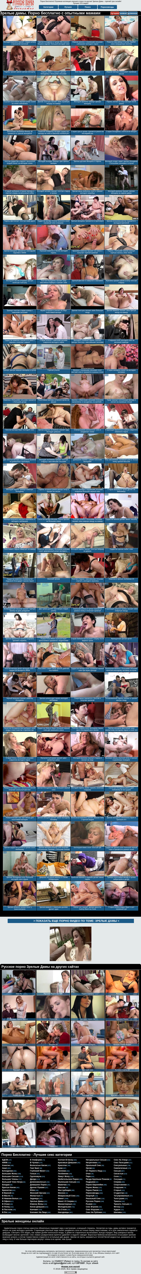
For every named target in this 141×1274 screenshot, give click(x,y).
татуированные (121, 1196)
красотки (62, 1165)
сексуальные (120, 1165)
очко (88, 1173)
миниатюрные (65, 1204)
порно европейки (94, 1185)
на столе (62, 1209)
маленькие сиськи (67, 1182)
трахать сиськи (121, 1204)
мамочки (62, 1185)
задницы (34, 1198)
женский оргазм (38, 1193)
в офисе (6, 1201)
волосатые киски (38, 1165)
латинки (62, 1171)
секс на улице (121, 1160)
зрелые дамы (37, 1201)
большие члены (10, 1179)
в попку (6, 1207)
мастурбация (64, 1190)
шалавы (118, 1212)
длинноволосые (38, 1182)
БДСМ (5, 1160)
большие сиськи (10, 1176)
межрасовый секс (67, 1196)
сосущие (118, 1179)
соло (116, 1176)
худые (117, 1209)
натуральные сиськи (96, 1160)
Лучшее (68, 7)
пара (88, 1176)
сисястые (118, 1173)
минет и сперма (66, 1201)
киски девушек (37, 1207)
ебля (32, 1190)
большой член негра (12, 1182)
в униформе (36, 1160)
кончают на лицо (38, 1212)
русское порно (93, 1201)
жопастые (35, 1196)
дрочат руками (37, 1187)
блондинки (7, 1171)
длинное (132, 13)
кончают (34, 1209)
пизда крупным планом (97, 1179)
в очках (6, 1204)
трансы (117, 1201)
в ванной (6, 1193)
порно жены (92, 1187)
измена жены (36, 1204)
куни (60, 1168)
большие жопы (9, 1173)
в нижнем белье (10, 1198)
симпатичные (120, 1168)
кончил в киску (65, 1160)
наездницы (63, 1212)
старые (117, 1190)
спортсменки (120, 1185)
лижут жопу (64, 1176)
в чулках (34, 1162)
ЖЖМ (4, 1162)
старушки (118, 1187)
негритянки (91, 1162)
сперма (117, 1182)
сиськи (117, 1171)
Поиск (88, 7)
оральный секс (93, 1165)
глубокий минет (38, 1171)
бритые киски (9, 1187)
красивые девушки (67, 1162)
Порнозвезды (107, 7)
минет (61, 1198)
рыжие (89, 1204)
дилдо (33, 1179)
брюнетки (7, 1190)
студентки (119, 1193)
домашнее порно (38, 1185)
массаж (61, 1187)
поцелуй (90, 1196)
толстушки (119, 1198)
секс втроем (92, 1207)
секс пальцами (121, 1162)
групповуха (35, 1176)
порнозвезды (92, 1193)
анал (4, 1168)
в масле (6, 1196)
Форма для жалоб (70, 1266)
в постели (7, 1209)
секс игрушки (92, 1209)
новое (123, 13)
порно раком (92, 1190)
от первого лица (94, 1171)
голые (33, 1173)
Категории (48, 7)
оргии (89, 1168)
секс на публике (94, 1212)
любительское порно (68, 1179)
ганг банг (34, 1168)
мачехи (61, 1193)
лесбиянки (63, 1173)
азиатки (6, 1165)
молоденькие (64, 1207)
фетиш (117, 1207)
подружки (90, 1182)
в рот (4, 1212)
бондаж (6, 1185)
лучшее (115, 13)
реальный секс (93, 1198)
